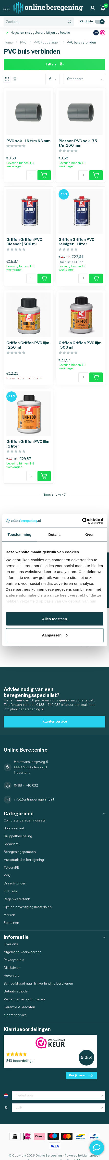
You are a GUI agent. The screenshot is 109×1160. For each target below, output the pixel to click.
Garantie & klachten (19, 1007)
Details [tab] (54, 534)
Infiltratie (11, 891)
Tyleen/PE (11, 867)
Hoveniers (11, 975)
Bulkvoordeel (14, 828)
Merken (9, 915)
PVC (23, 42)
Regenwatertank (17, 899)
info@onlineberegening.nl (34, 799)
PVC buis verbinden (81, 42)
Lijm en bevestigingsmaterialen (28, 907)
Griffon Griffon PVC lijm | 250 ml (27, 345)
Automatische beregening (24, 859)
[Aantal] (31, 175)
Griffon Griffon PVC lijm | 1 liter (27, 443)
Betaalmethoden (17, 991)
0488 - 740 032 (26, 785)
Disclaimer (12, 967)
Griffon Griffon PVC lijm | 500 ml (80, 345)
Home (8, 42)
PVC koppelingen (47, 42)
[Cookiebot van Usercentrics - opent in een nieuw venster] (82, 521)
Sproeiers (11, 844)
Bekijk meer (81, 1075)
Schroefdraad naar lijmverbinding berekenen (38, 983)
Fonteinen (11, 922)
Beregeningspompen (20, 852)
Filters (54, 64)
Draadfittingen (15, 883)
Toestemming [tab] (20, 534)
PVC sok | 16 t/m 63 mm (28, 141)
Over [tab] (89, 534)
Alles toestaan (54, 619)
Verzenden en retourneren (24, 999)
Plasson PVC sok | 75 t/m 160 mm (78, 143)
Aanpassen (54, 635)
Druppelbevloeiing (18, 836)
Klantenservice (54, 721)
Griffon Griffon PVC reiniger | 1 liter (76, 241)
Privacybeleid (14, 960)
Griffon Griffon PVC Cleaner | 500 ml (24, 241)
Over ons (11, 944)
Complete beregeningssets (25, 820)
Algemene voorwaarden (22, 952)
